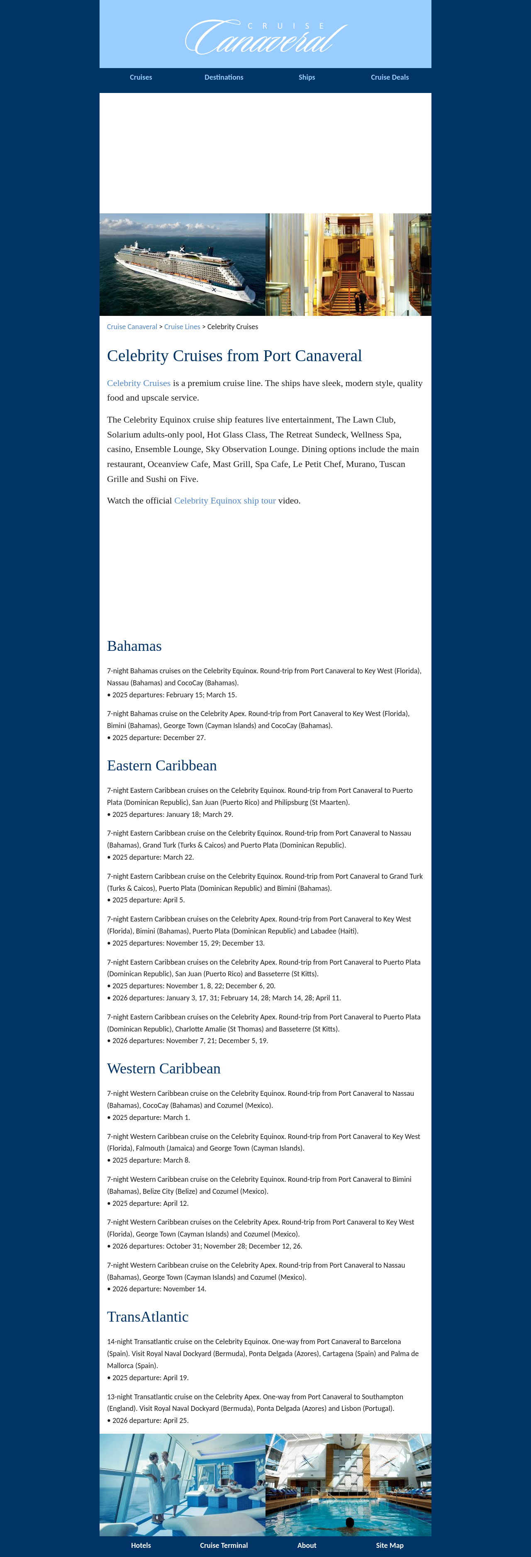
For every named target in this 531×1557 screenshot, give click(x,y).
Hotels (141, 1545)
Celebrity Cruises (139, 383)
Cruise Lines (182, 326)
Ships (307, 77)
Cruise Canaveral (132, 326)
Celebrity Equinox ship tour (225, 500)
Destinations (224, 77)
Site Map (390, 1545)
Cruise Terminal (224, 1545)
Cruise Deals (390, 77)
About (307, 1545)
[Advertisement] (265, 151)
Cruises (141, 77)
